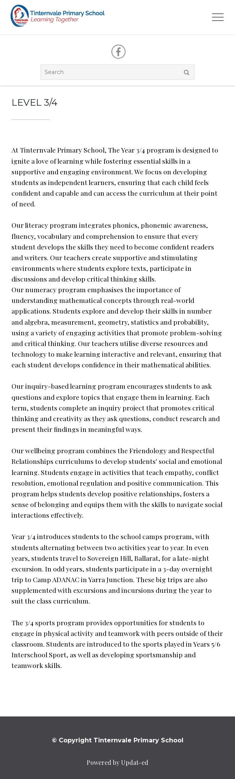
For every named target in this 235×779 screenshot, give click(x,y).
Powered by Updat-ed (117, 762)
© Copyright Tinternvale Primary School (117, 740)
